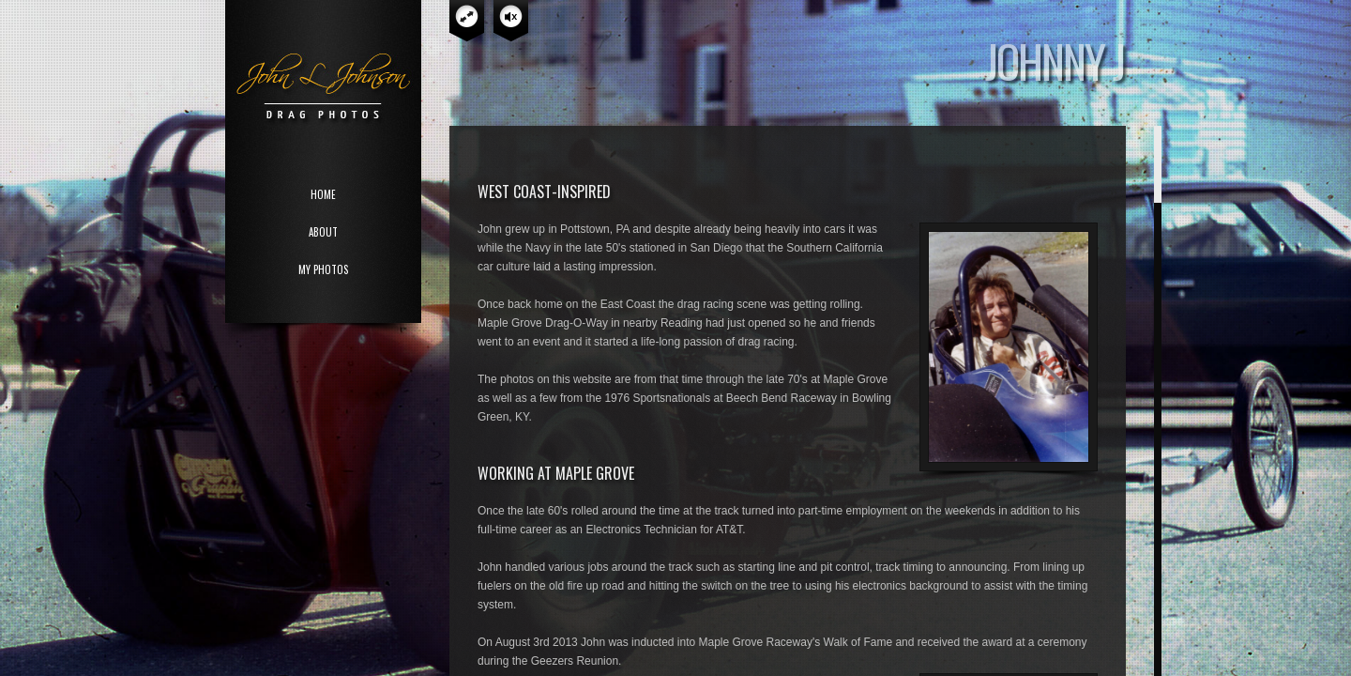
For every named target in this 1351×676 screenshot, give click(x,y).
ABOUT (323, 231)
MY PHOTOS (323, 269)
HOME (323, 194)
